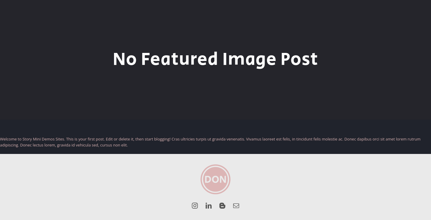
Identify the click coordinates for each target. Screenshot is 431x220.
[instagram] (194, 205)
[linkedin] (208, 205)
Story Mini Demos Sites (43, 139)
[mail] (236, 205)
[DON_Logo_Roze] (215, 166)
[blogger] (222, 205)
